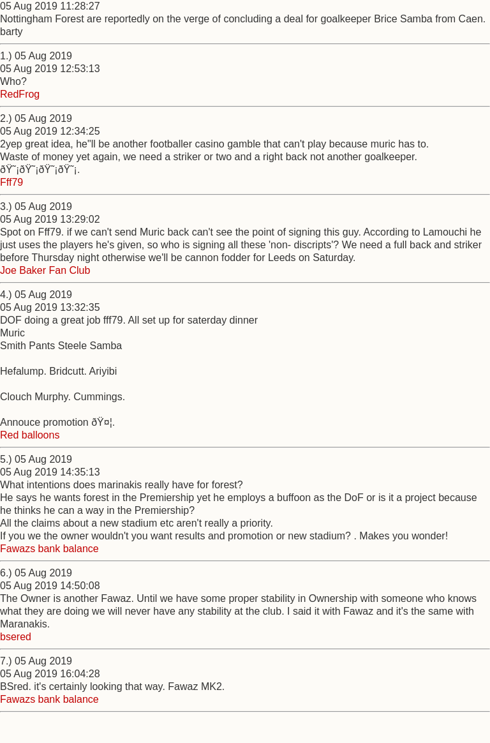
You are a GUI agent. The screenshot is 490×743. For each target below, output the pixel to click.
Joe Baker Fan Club (45, 270)
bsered (15, 636)
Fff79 (11, 182)
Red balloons (29, 435)
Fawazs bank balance (49, 548)
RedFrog (20, 94)
